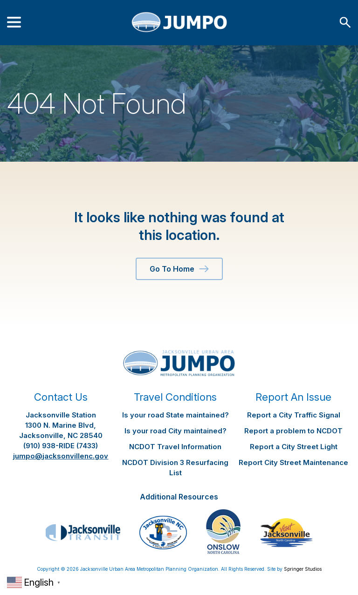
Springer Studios (303, 569)
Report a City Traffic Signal (293, 414)
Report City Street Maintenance (293, 462)
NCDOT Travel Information (175, 446)
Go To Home (179, 269)
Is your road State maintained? (175, 414)
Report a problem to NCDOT (293, 430)
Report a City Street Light (293, 446)
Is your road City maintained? (175, 430)
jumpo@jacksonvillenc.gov (60, 455)
